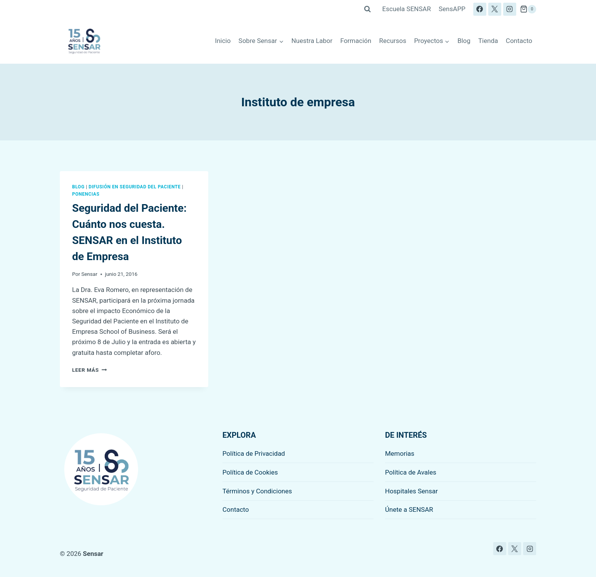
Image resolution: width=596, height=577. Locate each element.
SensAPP (452, 9)
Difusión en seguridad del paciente (135, 187)
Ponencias (85, 194)
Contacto (519, 41)
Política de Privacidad (253, 453)
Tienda (488, 41)
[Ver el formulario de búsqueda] (367, 9)
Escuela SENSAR (406, 9)
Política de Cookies (250, 472)
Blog (464, 41)
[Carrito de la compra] (528, 9)
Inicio (223, 41)
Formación (355, 41)
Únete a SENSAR (409, 509)
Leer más (89, 370)
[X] (494, 9)
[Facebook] (479, 9)
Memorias (399, 453)
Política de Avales (410, 472)
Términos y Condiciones (257, 491)
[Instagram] (509, 9)
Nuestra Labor (312, 41)
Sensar (89, 274)
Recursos (393, 41)
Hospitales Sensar (411, 491)
